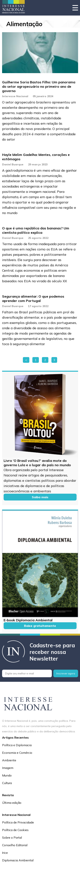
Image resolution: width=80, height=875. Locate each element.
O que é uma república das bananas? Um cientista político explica (35, 230)
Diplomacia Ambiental (18, 860)
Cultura (7, 783)
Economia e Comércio (17, 753)
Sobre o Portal (12, 837)
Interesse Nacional (15, 96)
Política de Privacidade (18, 822)
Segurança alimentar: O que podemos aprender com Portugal (33, 298)
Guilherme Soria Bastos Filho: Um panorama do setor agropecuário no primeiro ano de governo (38, 86)
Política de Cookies (15, 830)
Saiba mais (40, 497)
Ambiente (9, 760)
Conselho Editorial (14, 845)
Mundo (7, 775)
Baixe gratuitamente (40, 626)
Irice (5, 853)
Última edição (11, 803)
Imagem (7, 768)
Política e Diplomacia (17, 745)
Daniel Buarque (12, 164)
